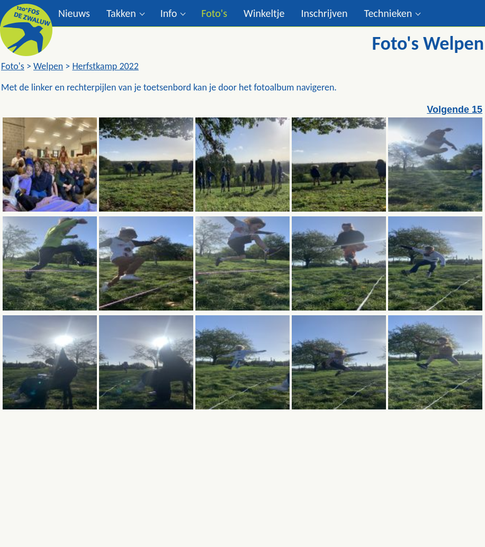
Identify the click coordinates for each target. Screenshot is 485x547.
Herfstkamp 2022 (105, 66)
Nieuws (74, 13)
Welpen (48, 66)
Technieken (388, 13)
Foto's (214, 13)
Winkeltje (264, 13)
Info (168, 13)
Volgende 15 (454, 109)
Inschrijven (324, 13)
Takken (121, 13)
